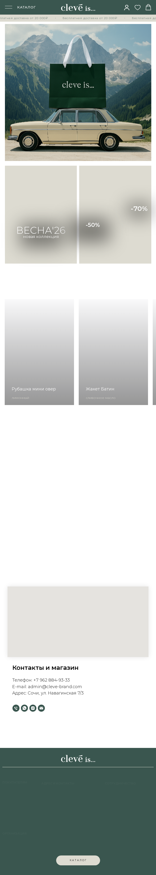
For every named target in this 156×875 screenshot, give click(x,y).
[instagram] (32, 708)
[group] (39, 352)
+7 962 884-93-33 (51, 680)
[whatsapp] (24, 708)
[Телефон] (16, 708)
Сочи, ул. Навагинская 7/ (54, 693)
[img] (127, 7)
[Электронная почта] (41, 708)
